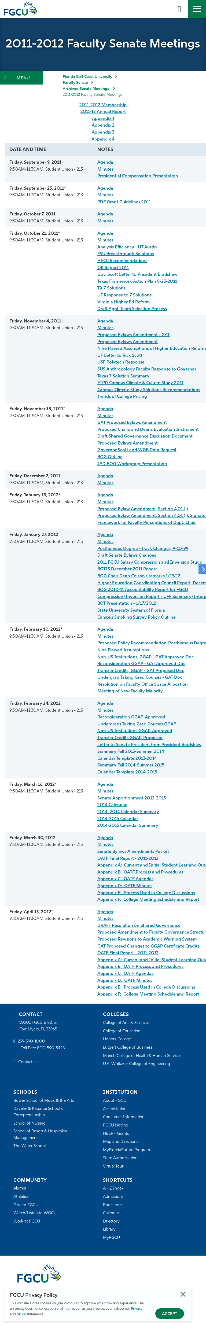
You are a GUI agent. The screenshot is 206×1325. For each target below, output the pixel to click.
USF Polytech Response (121, 362)
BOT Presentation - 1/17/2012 (126, 603)
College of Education (122, 1031)
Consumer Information (124, 1117)
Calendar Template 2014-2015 (127, 772)
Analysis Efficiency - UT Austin (127, 247)
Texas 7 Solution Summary (123, 376)
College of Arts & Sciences (126, 1023)
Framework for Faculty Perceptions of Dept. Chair (146, 523)
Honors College (117, 1039)
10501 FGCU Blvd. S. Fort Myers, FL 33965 (38, 1026)
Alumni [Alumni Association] (19, 1189)
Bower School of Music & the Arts (43, 1101)
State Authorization (120, 1158)
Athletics (21, 1197)
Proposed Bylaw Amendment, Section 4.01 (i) (142, 509)
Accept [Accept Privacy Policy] (169, 1314)
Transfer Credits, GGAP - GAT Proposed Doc (140, 671)
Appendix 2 (103, 125)
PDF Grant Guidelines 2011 (124, 202)
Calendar (111, 1213)
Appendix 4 (103, 139)
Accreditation (115, 1109)
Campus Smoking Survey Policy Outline (136, 617)
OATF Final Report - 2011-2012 (128, 859)
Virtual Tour (113, 1167)
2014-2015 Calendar (117, 819)
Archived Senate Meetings (86, 89)
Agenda (105, 162)
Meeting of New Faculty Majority (130, 691)
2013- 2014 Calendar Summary (128, 812)
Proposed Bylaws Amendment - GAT (133, 335)
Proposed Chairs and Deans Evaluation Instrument (148, 430)
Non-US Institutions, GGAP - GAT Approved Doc (145, 657)
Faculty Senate (75, 83)
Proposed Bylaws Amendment (127, 342)
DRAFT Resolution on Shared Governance (139, 926)
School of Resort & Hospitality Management (40, 1134)
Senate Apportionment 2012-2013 (131, 798)
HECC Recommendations (122, 261)
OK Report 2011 (113, 268)
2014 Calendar (112, 805)
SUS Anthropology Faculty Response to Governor (146, 369)
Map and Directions (120, 1142)
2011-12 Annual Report (103, 112)
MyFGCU (111, 1238)
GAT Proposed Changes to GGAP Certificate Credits (148, 946)
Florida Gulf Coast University (87, 77)
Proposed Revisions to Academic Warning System (147, 939)
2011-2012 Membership (103, 105)
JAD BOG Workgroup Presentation (132, 464)
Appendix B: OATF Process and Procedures (140, 872)
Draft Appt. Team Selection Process (132, 309)
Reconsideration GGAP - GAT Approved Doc (141, 664)
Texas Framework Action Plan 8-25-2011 (137, 282)
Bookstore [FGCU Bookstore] (112, 1205)
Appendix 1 (103, 119)
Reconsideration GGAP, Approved (131, 717)
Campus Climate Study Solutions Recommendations (148, 390)
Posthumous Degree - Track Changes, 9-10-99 (142, 549)
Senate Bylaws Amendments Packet (133, 852)
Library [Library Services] (109, 1230)
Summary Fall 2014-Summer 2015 (130, 765)
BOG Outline (110, 457)
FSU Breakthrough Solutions (125, 254)
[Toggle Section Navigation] (21, 78)
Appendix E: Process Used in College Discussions (146, 893)
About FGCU (114, 1101)
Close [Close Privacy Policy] (183, 1294)
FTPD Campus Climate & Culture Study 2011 (140, 383)
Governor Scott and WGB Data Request (136, 450)
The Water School (29, 1146)
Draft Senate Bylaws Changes (126, 555)
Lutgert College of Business (128, 1048)
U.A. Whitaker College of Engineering (136, 1064)
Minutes (105, 169)
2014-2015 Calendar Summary (127, 826)
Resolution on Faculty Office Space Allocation (142, 684)
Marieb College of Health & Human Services (142, 1056)
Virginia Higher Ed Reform (123, 302)
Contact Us (28, 1062)
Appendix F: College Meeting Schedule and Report (148, 900)
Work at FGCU (26, 1222)
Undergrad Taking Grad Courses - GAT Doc (139, 678)
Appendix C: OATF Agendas (125, 879)
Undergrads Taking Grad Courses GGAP (136, 724)
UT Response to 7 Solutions (124, 295)
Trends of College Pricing (122, 397)
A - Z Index (113, 1189)
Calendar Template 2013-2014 (127, 759)
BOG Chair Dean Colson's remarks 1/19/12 (138, 576)
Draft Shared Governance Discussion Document (145, 436)
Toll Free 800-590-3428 (43, 1048)
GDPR (21, 1314)
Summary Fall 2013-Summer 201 (129, 752)
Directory (111, 1222)
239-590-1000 (31, 1042)
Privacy (136, 1309)
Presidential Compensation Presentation (137, 176)
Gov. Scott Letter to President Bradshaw (137, 275)
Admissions (113, 1197)
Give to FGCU (25, 1205)
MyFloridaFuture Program (126, 1150)
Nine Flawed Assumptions (123, 650)
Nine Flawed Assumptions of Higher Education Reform (151, 349)
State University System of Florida (131, 610)
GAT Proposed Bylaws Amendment (132, 423)
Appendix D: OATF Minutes (124, 886)
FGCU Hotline (115, 1126)
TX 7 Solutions (111, 288)
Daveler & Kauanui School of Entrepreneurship (39, 1112)
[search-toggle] (179, 9)
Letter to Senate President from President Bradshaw (149, 745)
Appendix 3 (103, 132)
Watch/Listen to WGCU (35, 1213)
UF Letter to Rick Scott (119, 356)
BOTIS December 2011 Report (127, 569)
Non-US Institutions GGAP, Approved (134, 731)
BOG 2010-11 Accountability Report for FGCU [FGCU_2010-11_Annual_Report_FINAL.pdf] (142, 590)
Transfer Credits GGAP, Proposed (130, 738)
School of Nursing (29, 1124)
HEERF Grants (116, 1134)
